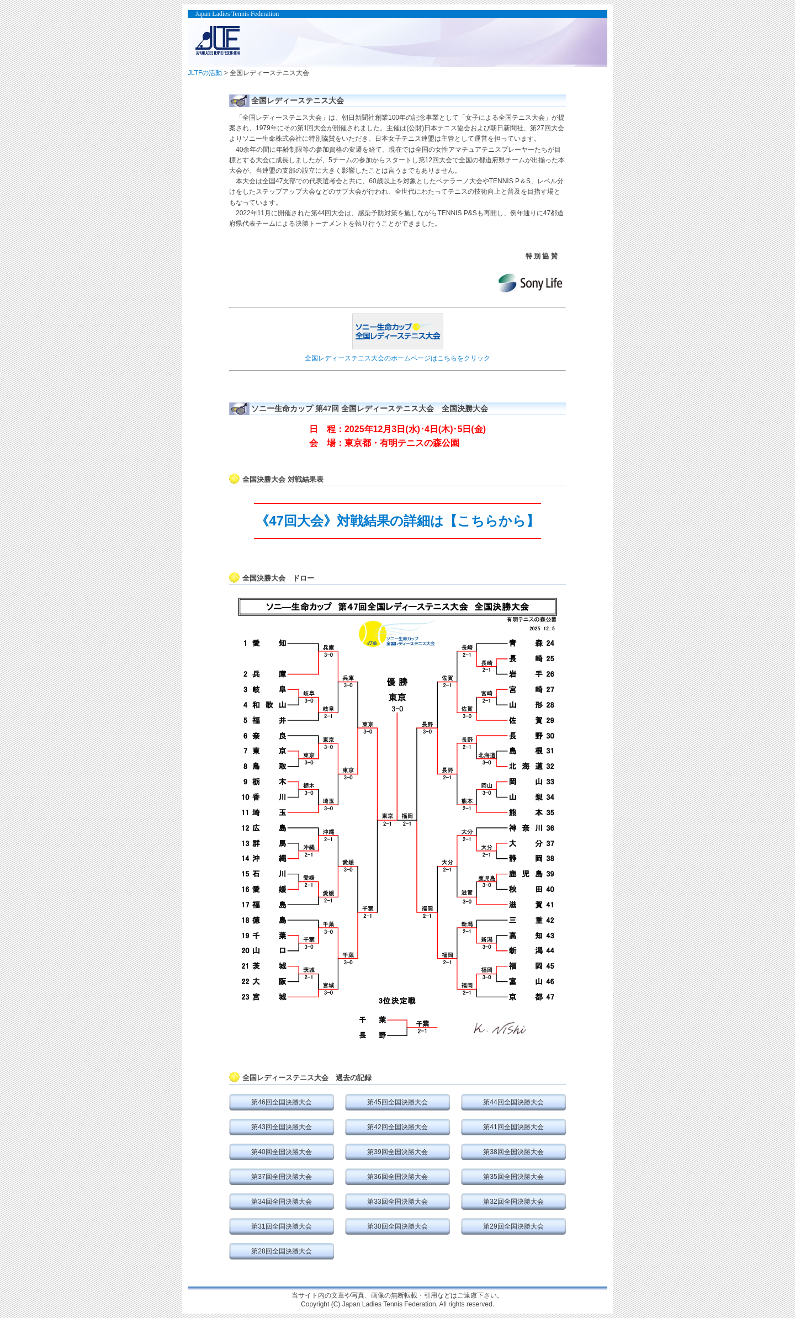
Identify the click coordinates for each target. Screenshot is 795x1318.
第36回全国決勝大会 (397, 1177)
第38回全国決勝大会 (513, 1152)
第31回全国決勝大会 (281, 1226)
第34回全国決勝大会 (281, 1201)
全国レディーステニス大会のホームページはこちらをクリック (397, 358)
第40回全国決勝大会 (281, 1152)
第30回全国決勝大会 (397, 1226)
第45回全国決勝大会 (397, 1102)
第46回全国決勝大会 (281, 1102)
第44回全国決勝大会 (513, 1102)
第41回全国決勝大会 (513, 1127)
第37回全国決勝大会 (281, 1177)
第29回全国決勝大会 (513, 1226)
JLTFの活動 (205, 73)
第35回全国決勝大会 (513, 1177)
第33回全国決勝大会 (397, 1201)
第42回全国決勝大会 (397, 1127)
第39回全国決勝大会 (397, 1152)
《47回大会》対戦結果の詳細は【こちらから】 (397, 520)
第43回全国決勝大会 (281, 1127)
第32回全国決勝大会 (513, 1201)
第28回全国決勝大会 (281, 1251)
